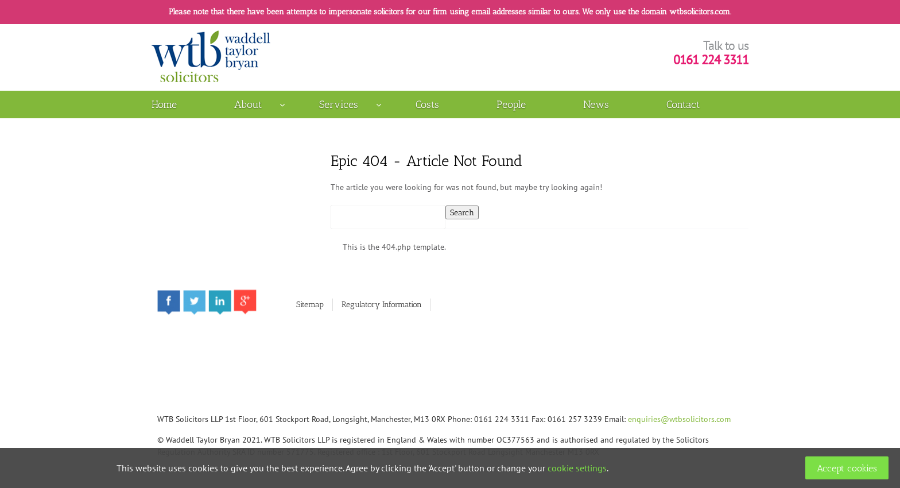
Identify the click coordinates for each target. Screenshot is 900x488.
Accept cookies (847, 468)
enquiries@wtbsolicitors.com (679, 418)
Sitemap (310, 304)
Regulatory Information (382, 304)
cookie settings (577, 468)
